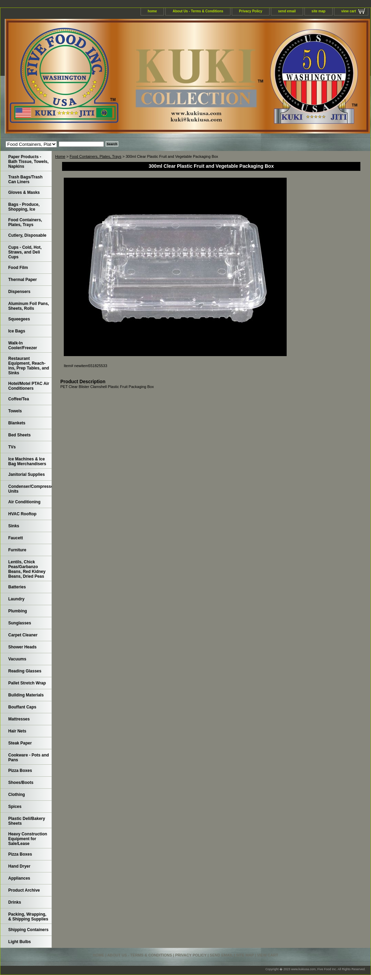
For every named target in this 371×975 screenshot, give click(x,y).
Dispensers (19, 291)
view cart (348, 11)
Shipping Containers (28, 929)
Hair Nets (17, 731)
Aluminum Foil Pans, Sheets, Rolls (28, 306)
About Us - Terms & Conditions (197, 11)
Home (60, 156)
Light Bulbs (19, 941)
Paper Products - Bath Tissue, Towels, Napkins (28, 161)
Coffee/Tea (18, 399)
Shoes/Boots (20, 782)
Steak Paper (20, 743)
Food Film (18, 267)
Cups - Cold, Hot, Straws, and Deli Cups (24, 252)
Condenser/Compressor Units (30, 489)
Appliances (19, 878)
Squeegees (19, 319)
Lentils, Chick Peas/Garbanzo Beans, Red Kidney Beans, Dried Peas (27, 569)
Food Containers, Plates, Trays (95, 156)
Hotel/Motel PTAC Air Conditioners (28, 386)
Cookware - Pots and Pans (28, 757)
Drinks (14, 902)
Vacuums (17, 659)
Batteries (17, 587)
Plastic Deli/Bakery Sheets (26, 821)
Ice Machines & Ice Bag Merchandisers (27, 461)
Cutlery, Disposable (27, 235)
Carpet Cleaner (22, 635)
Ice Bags (16, 331)
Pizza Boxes (20, 770)
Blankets (16, 423)
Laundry (16, 599)
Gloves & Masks (24, 192)
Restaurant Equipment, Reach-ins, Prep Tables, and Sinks (28, 365)
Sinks (13, 526)
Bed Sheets (19, 435)
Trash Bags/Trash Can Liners (25, 179)
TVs (12, 447)
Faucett (15, 538)
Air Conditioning (24, 502)
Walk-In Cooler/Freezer (22, 345)
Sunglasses (19, 623)
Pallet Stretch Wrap (27, 683)
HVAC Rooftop (22, 514)
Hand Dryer (19, 866)
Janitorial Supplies (26, 474)
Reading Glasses (24, 671)
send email (287, 11)
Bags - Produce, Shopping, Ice (23, 207)
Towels (15, 411)
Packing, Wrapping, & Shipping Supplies (28, 916)
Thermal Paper (22, 279)
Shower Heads (22, 647)
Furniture (17, 550)
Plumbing (17, 611)
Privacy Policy (250, 11)
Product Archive (24, 890)
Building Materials (26, 695)
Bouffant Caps (22, 707)
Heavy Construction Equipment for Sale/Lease (27, 839)
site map (319, 11)
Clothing (16, 794)
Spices (15, 806)
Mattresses (19, 719)
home (152, 11)
